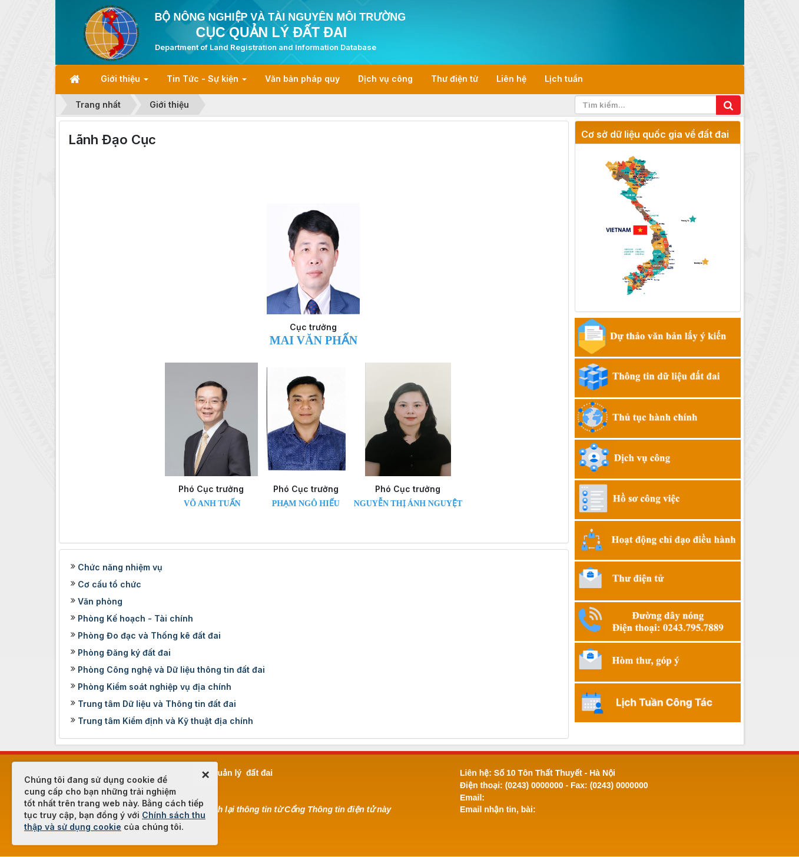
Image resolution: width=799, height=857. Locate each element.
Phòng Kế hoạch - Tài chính (135, 618)
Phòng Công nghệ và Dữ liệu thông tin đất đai (171, 670)
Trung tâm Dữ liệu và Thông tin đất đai (157, 704)
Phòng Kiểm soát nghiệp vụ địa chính (154, 687)
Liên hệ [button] (511, 79)
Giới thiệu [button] (124, 82)
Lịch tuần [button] (564, 79)
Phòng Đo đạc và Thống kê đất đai (149, 635)
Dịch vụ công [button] (385, 79)
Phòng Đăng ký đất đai (124, 652)
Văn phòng (100, 601)
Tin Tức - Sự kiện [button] (207, 82)
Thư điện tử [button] (454, 79)
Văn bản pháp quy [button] (302, 79)
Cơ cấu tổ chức (109, 584)
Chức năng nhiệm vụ (120, 567)
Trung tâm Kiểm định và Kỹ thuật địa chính (165, 721)
